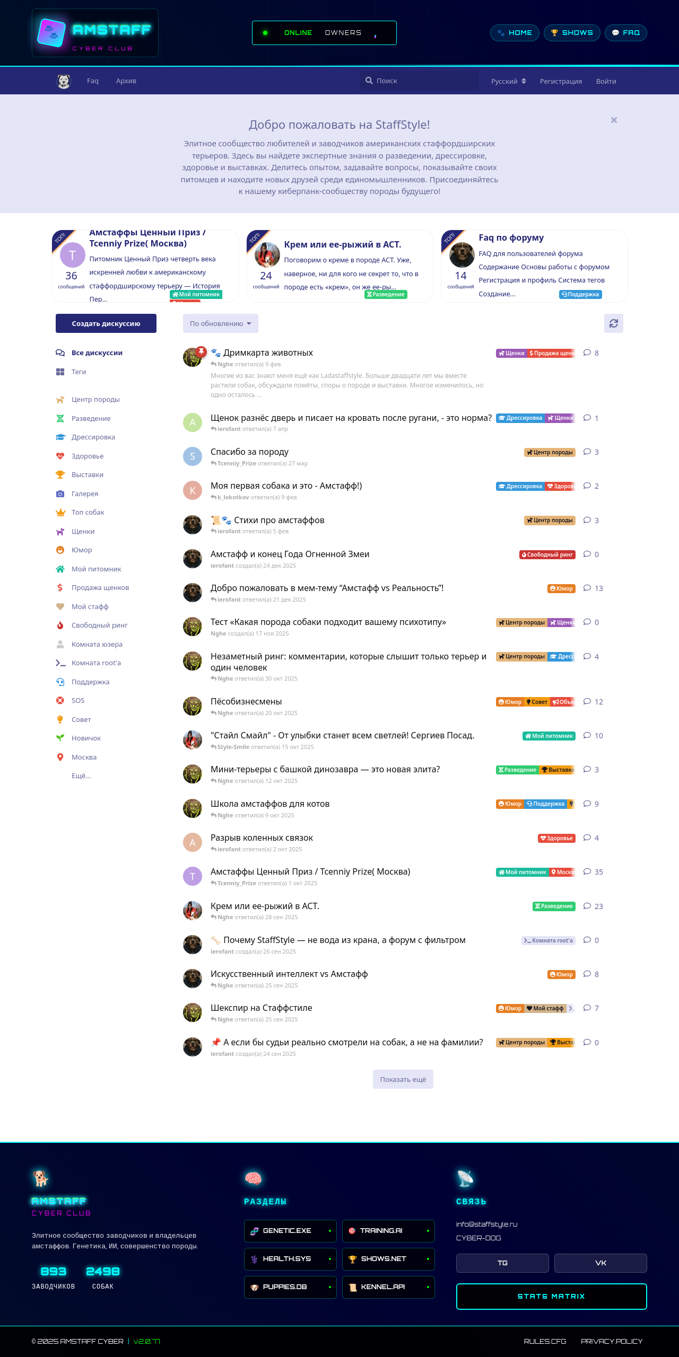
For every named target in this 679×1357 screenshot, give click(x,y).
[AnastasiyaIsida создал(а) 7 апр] (192, 422)
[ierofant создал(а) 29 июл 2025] (192, 524)
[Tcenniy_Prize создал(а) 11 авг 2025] (192, 876)
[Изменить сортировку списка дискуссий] (220, 323)
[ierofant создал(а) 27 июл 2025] (192, 978)
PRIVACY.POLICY (612, 1341)
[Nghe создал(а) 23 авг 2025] (192, 357)
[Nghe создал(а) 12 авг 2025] (192, 706)
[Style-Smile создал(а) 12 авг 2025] (192, 740)
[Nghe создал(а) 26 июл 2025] (192, 773)
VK (601, 1263)
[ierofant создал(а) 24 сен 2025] (192, 1046)
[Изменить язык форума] (508, 81)
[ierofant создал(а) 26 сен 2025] (192, 944)
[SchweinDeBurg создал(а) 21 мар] (192, 456)
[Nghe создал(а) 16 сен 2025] (192, 1012)
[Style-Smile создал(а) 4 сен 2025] (192, 910)
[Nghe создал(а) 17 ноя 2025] (192, 626)
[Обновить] (613, 323)
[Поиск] (419, 80)
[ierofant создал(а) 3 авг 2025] (192, 592)
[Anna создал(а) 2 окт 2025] (192, 842)
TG (503, 1263)
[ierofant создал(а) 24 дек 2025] (192, 558)
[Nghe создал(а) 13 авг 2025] (192, 808)
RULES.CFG (545, 1341)
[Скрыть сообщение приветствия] (613, 119)
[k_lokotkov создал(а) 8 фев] (192, 490)
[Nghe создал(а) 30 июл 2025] (192, 661)
